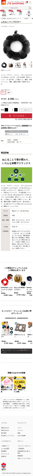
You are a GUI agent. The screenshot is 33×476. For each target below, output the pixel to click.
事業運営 (20, 456)
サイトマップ (5, 454)
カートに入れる (18, 116)
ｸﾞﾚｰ (3, 92)
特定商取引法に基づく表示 (24, 452)
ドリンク (20, 430)
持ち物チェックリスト (7, 435)
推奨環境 (3, 451)
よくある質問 (5, 448)
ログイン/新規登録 (22, 125)
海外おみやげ (5, 430)
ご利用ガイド (5, 446)
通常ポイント (9, 134)
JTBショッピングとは (24, 458)
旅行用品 (3, 433)
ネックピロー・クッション (7, 26)
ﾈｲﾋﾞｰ (9, 92)
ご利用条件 (21, 448)
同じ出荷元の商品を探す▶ (23, 119)
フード (20, 427)
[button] (30, 64)
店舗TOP (3, 456)
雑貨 (19, 433)
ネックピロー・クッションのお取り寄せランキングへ (16, 351)
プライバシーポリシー (24, 446)
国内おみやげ (5, 427)
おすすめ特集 (22, 435)
